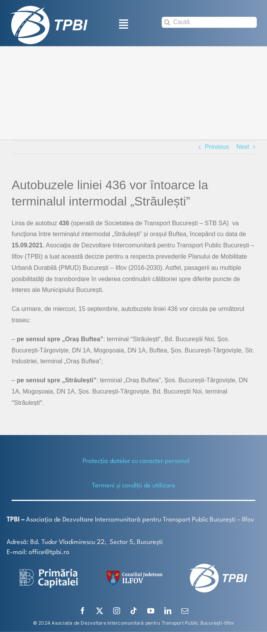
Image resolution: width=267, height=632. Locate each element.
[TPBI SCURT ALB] (49, 8)
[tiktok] (133, 610)
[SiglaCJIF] (133, 572)
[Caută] (209, 22)
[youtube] (150, 610)
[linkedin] (167, 610)
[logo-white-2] (49, 571)
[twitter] (99, 610)
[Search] (167, 22)
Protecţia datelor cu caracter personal (136, 461)
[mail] (184, 610)
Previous (217, 146)
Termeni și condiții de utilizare (134, 485)
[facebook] (82, 610)
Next (242, 146)
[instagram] (116, 610)
